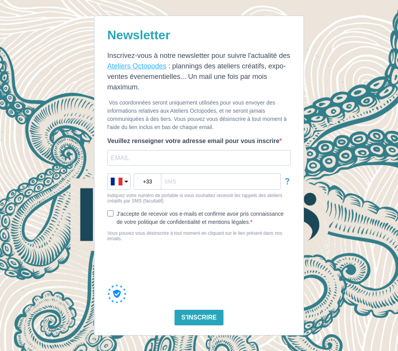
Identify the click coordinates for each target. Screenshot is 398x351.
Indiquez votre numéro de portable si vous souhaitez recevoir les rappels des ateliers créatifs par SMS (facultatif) (194, 198)
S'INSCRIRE (199, 317)
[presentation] (166, 263)
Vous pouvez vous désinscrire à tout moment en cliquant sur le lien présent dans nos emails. (194, 236)
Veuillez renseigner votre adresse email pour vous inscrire (193, 141)
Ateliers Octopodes (136, 66)
